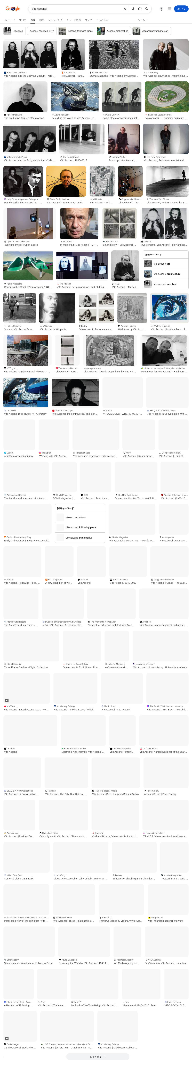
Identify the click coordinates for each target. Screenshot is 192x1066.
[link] (32, 19)
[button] (125, 9)
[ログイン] (181, 8)
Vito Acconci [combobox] (76, 9)
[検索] (147, 9)
